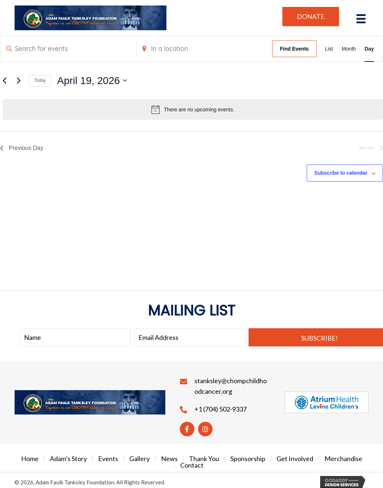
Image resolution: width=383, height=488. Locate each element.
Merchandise (343, 458)
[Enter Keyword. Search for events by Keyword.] (68, 48)
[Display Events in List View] (329, 48)
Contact (191, 465)
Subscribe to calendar (340, 173)
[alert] (193, 109)
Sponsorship (247, 458)
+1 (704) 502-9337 (220, 409)
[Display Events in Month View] (349, 48)
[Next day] (18, 80)
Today (40, 80)
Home (30, 458)
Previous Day (21, 148)
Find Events (294, 49)
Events (108, 458)
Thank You (204, 458)
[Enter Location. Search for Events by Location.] (205, 48)
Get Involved (295, 458)
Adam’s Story (68, 458)
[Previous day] (4, 80)
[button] (310, 16)
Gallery (139, 458)
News (169, 458)
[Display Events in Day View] (369, 48)
